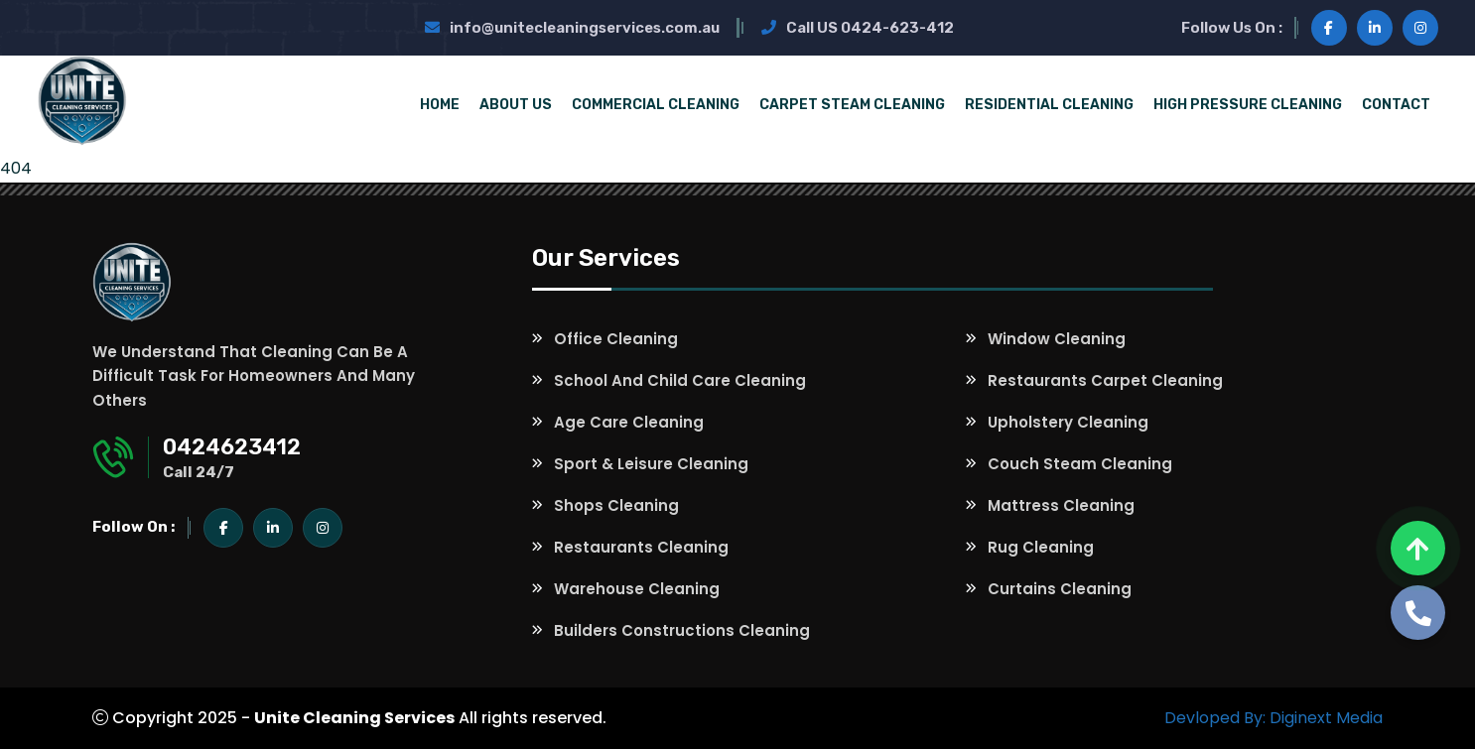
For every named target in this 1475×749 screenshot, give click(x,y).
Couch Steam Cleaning (1080, 463)
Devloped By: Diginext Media (1273, 717)
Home (440, 104)
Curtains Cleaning (1060, 588)
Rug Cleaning (1041, 547)
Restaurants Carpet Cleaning (1105, 380)
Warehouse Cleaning (637, 588)
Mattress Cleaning (1061, 505)
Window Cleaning (1057, 338)
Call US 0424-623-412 (857, 28)
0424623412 (232, 447)
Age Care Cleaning (629, 422)
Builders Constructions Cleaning (682, 630)
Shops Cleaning (616, 505)
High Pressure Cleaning (1247, 104)
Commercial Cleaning (655, 104)
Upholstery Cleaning (1068, 422)
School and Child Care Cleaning (680, 380)
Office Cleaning (616, 338)
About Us (515, 104)
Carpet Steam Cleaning (852, 104)
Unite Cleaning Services (354, 717)
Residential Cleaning (1049, 104)
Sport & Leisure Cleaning (651, 463)
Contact (1396, 104)
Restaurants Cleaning (641, 547)
